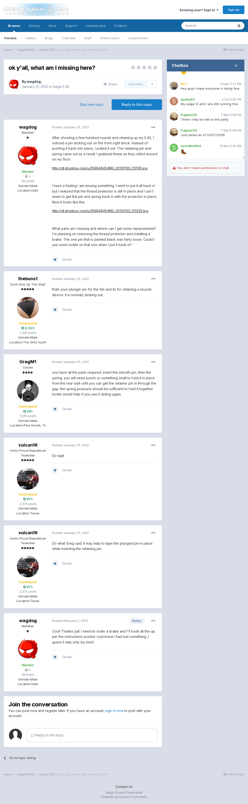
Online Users (110, 38)
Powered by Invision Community (124, 797)
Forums (10, 38)
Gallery (30, 38)
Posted (70, 127)
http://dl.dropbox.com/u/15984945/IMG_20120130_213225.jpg (100, 211)
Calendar (69, 38)
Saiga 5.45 (61, 87)
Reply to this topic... (48, 735)
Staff (88, 38)
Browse (14, 28)
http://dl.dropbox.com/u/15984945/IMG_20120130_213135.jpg (99, 168)
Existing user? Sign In (199, 10)
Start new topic (92, 104)
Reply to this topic (137, 104)
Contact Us (124, 787)
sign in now (114, 711)
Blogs (49, 38)
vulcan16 (28, 445)
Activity (34, 26)
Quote (67, 259)
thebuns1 (28, 278)
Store (52, 26)
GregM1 (27, 361)
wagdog (34, 81)
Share (110, 84)
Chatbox (120, 26)
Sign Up (233, 10)
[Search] (207, 26)
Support (71, 26)
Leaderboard (138, 38)
